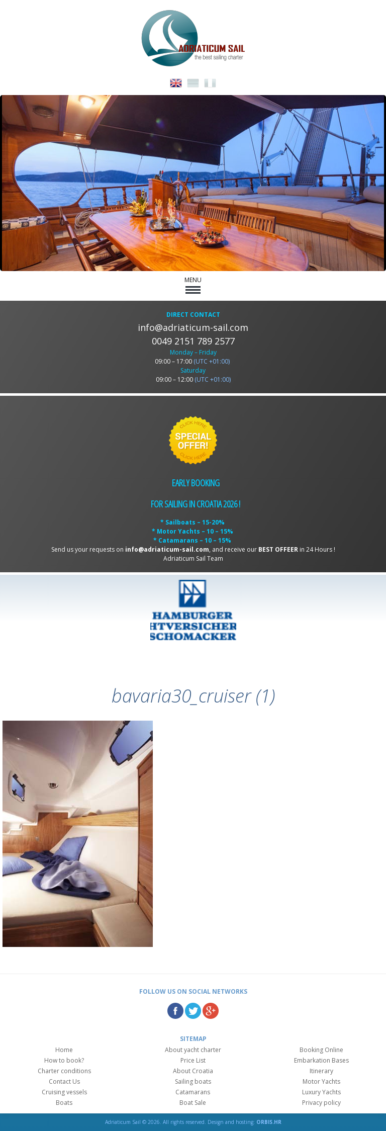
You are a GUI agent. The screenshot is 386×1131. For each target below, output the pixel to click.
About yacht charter (193, 1050)
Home (64, 1050)
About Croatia (193, 1071)
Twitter (193, 1011)
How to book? (64, 1060)
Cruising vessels (64, 1092)
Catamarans (192, 1092)
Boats (64, 1102)
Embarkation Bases (321, 1060)
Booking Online (321, 1050)
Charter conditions (64, 1071)
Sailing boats (193, 1081)
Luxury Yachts (321, 1092)
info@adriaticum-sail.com (193, 327)
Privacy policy (321, 1102)
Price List (193, 1060)
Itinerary (321, 1071)
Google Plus (211, 1011)
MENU (193, 285)
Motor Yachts (321, 1081)
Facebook (175, 1011)
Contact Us (64, 1081)
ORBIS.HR (268, 1121)
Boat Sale (192, 1102)
